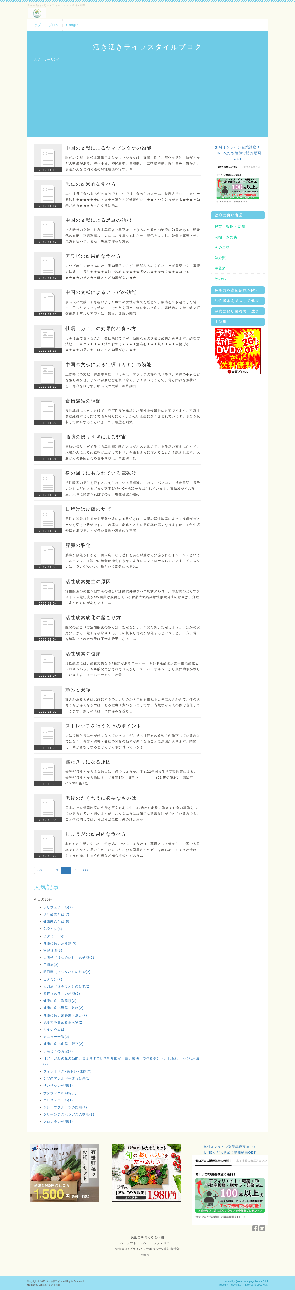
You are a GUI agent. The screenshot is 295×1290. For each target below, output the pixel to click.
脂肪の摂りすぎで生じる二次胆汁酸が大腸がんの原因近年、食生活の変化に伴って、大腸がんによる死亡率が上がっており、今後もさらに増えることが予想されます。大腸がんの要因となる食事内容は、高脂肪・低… (132, 452)
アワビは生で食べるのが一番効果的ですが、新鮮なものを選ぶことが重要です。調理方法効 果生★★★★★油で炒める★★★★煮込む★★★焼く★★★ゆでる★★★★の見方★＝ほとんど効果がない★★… (132, 271)
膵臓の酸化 (78, 545)
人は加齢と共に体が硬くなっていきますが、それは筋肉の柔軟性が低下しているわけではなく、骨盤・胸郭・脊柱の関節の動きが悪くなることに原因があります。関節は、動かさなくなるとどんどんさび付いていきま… (132, 741)
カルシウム (54, 1029)
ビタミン (52, 979)
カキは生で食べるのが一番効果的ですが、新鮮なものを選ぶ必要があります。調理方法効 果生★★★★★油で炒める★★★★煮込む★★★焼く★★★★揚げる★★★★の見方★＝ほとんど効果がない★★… (132, 344)
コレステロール (58, 1100)
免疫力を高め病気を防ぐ (237, 290)
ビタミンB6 (55, 936)
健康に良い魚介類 (60, 943)
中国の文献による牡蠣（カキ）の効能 (108, 364)
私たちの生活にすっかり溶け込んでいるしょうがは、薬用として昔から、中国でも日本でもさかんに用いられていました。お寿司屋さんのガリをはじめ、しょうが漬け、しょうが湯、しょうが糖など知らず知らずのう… (132, 849)
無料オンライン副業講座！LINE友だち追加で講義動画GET (237, 153)
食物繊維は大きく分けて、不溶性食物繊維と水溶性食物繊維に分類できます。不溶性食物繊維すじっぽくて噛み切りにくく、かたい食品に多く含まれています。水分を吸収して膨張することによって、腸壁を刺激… (132, 416)
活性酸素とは (56, 914)
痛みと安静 (78, 689)
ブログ (53, 25)
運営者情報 (172, 1249)
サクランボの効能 (60, 1093)
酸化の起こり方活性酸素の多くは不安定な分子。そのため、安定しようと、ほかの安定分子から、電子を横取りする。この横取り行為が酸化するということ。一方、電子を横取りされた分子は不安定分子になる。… (132, 633)
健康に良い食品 (229, 215)
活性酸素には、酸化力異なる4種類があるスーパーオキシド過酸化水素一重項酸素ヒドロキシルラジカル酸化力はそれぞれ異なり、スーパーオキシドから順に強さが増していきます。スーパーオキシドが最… (132, 669)
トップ (36, 25)
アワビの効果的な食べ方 (93, 256)
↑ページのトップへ (132, 1243)
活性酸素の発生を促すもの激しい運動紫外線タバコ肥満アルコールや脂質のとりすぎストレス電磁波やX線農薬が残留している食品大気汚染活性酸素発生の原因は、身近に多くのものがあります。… (132, 597)
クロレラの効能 (58, 1121)
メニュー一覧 (56, 1037)
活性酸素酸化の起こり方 (93, 617)
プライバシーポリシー (145, 1249)
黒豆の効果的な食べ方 (90, 183)
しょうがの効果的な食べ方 (95, 834)
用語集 (51, 965)
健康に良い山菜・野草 (63, 1044)
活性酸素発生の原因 (88, 581)
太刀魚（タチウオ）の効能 (67, 986)
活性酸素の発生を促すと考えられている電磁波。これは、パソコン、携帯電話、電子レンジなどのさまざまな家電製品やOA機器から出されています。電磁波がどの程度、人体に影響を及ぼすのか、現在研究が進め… (132, 488)
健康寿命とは (56, 921)
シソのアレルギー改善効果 (67, 1078)
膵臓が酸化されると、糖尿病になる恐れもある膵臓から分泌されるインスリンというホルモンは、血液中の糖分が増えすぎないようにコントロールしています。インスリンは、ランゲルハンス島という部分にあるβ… (132, 560)
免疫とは (52, 929)
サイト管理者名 (54, 1281)
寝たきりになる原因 (88, 761)
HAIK (265, 1285)
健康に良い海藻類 (60, 1001)
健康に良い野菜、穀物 (63, 1008)
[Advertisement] (147, 98)
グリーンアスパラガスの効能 (68, 1114)
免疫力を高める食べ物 (63, 1022)
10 (66, 870)
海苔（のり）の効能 (61, 993)
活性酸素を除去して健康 (237, 301)
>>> (85, 870)
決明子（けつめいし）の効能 (68, 957)
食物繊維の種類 (83, 400)
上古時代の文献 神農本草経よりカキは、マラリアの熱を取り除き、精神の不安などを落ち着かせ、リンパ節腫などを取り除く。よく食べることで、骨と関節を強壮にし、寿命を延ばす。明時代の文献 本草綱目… (132, 380)
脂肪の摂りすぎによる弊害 (95, 436)
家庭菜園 (52, 950)
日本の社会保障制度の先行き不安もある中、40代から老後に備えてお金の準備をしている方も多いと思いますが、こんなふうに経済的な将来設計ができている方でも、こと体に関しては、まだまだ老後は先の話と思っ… (132, 813)
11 (75, 870)
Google (72, 25)
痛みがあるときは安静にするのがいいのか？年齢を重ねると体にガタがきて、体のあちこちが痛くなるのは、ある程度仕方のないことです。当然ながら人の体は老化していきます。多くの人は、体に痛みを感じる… (132, 705)
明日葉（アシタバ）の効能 (67, 972)
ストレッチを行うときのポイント (103, 725)
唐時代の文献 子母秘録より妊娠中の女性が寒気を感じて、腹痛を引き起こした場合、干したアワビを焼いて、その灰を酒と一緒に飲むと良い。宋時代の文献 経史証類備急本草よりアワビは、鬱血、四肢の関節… (132, 307)
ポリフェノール (58, 907)
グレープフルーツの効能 (65, 1107)
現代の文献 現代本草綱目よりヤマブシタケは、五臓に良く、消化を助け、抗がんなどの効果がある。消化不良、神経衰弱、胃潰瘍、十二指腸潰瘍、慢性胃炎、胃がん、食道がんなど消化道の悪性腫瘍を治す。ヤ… (132, 163)
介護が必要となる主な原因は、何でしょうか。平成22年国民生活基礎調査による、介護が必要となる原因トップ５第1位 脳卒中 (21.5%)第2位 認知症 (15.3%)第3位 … (138, 777)
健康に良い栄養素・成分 (65, 1015)
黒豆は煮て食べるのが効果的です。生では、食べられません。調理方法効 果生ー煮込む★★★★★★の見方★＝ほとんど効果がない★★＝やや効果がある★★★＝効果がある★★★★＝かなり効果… (132, 199)
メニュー (170, 1243)
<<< (40, 870)
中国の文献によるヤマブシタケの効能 (108, 147)
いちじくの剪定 (58, 1051)
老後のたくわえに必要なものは (100, 798)
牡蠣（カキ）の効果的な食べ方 (100, 328)
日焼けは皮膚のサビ (88, 509)
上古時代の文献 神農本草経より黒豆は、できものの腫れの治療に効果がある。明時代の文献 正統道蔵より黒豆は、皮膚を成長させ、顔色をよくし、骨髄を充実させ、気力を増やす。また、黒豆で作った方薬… (132, 235)
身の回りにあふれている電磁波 (100, 473)
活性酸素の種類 (83, 653)
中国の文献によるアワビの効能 (100, 292)
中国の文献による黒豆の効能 (98, 220)
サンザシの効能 (58, 1085)
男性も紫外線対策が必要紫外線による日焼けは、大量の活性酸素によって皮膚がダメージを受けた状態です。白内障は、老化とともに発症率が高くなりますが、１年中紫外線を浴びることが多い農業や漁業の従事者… (132, 524)
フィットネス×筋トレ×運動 (67, 1071)
